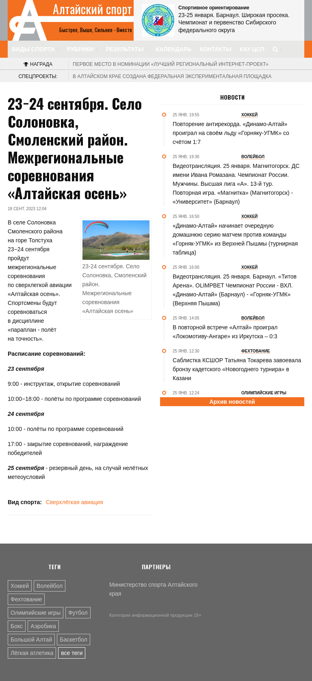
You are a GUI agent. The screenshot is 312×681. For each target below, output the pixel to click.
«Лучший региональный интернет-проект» (171, 64)
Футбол (78, 612)
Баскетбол (73, 639)
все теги (71, 653)
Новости (232, 97)
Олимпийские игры (36, 612)
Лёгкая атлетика (32, 653)
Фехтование (26, 599)
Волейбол (50, 586)
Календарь (174, 49)
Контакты (215, 49)
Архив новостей (232, 401)
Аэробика (43, 626)
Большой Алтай (31, 639)
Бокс (17, 626)
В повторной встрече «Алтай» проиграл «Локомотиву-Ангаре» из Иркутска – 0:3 (225, 331)
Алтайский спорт (92, 9)
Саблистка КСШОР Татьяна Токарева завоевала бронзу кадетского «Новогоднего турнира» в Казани (237, 369)
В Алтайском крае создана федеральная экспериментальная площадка (172, 76)
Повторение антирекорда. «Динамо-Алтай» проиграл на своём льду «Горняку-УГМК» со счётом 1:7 (231, 133)
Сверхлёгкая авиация (74, 502)
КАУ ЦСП (252, 49)
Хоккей (20, 586)
